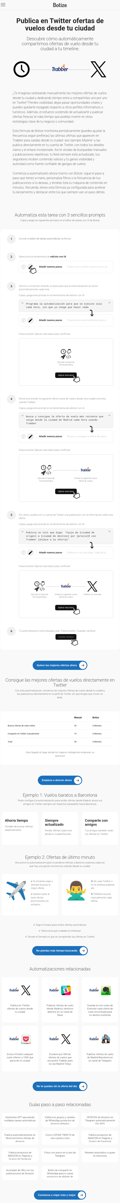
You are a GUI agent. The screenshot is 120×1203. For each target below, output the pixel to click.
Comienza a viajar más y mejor (56, 1195)
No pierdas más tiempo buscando (56, 950)
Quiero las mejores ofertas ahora (57, 665)
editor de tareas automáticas (45, 238)
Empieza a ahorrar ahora (57, 780)
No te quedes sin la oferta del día (57, 1086)
